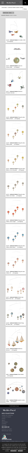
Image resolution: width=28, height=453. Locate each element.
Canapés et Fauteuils (6, 417)
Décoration (4, 7)
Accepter (20, 450)
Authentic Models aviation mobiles (15, 7)
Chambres (4, 423)
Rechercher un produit (7, 429)
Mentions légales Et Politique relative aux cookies (13, 441)
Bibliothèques (5, 422)
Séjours (3, 420)
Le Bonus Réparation (6, 434)
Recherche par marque (7, 430)
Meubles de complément (7, 415)
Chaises (3, 418)
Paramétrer (13, 450)
